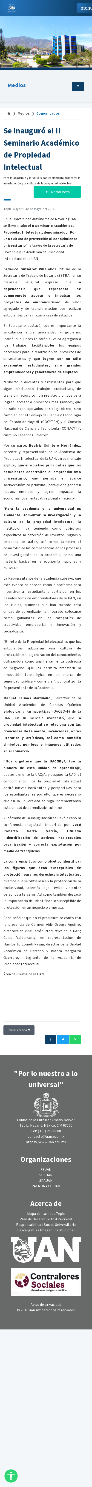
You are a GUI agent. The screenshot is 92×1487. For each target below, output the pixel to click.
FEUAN (46, 1169)
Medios (17, 85)
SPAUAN (46, 1180)
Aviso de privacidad (46, 1304)
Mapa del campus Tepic (46, 1213)
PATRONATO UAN (46, 1186)
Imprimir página (19, 1030)
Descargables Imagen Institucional (46, 1230)
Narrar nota (57, 192)
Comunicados (48, 113)
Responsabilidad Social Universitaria (46, 1224)
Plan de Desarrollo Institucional (46, 1219)
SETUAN (46, 1175)
